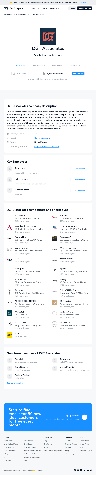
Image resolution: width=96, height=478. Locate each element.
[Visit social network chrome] (91, 473)
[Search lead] (76, 75)
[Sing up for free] (84, 420)
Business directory (22, 15)
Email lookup (57, 66)
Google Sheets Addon (32, 460)
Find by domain (39, 66)
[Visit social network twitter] (85, 473)
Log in (72, 8)
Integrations (8, 457)
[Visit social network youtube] (88, 473)
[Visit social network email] (75, 473)
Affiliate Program (70, 457)
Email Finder (8, 15)
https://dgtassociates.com (46, 149)
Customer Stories (71, 447)
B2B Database (9, 450)
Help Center (48, 447)
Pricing (45, 8)
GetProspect (13, 8)
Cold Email (7, 463)
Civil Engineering (42, 141)
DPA (81, 450)
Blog (45, 443)
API (5, 460)
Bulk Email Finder (30, 450)
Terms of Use (84, 443)
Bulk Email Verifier (30, 457)
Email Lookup (28, 447)
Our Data (68, 450)
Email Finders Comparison (53, 453)
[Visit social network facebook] (78, 473)
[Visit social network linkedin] (81, 473)
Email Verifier (28, 443)
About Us (68, 443)
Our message (82, 2)
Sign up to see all (14, 386)
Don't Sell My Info (86, 453)
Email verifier (75, 66)
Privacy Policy (84, 447)
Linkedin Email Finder (11, 447)
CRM (25, 463)
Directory (47, 450)
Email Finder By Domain (32, 453)
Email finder (20, 66)
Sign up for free (84, 8)
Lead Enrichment (10, 453)
